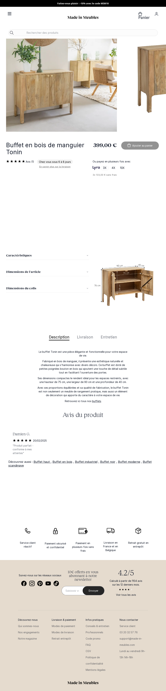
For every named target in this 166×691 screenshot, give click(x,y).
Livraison (85, 337)
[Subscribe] (93, 590)
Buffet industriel (86, 462)
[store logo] (83, 17)
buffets (96, 401)
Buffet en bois (62, 462)
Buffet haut (42, 462)
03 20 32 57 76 (129, 632)
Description (59, 337)
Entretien (109, 337)
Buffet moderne (129, 462)
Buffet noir (107, 462)
